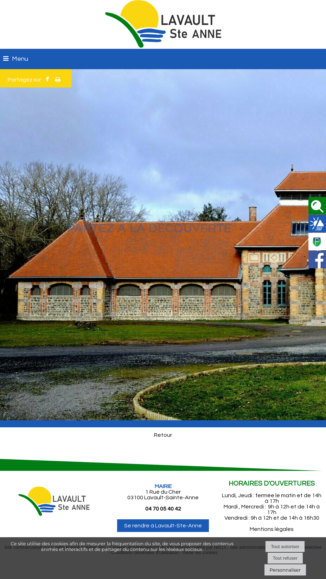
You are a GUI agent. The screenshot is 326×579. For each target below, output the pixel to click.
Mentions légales (272, 529)
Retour (163, 435)
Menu (20, 58)
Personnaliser (285, 570)
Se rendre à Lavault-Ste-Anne (163, 525)
